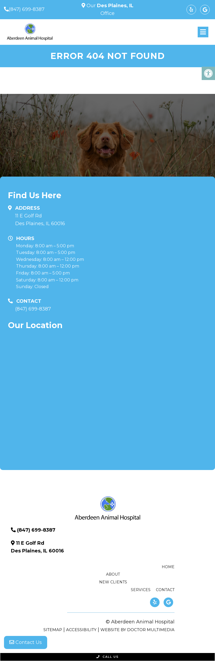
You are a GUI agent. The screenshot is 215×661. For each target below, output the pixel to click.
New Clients (113, 582)
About (113, 574)
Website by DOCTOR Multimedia (137, 629)
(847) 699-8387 (26, 9)
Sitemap (52, 629)
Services (141, 589)
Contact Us (25, 642)
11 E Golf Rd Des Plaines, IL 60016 (40, 219)
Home (168, 566)
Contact (165, 589)
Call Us (107, 657)
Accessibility (81, 629)
